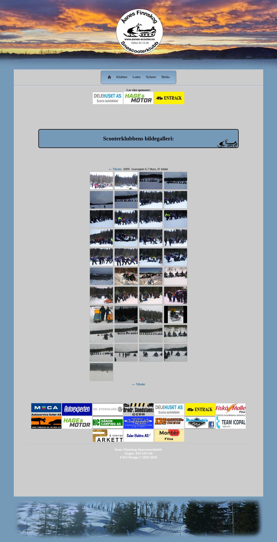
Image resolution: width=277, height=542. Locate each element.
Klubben (121, 77)
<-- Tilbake (115, 169)
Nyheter (151, 77)
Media (165, 77)
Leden (137, 77)
